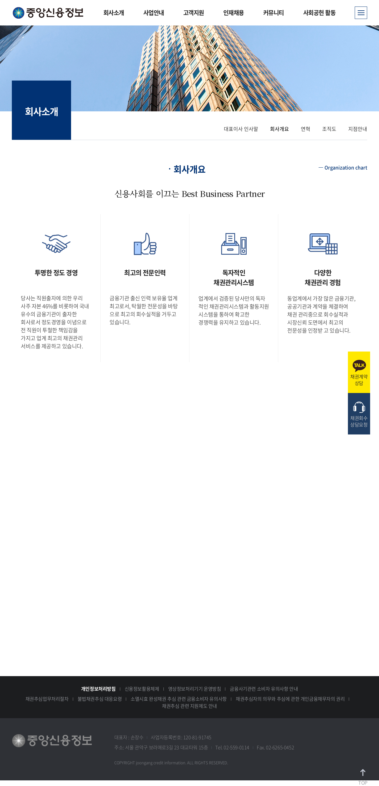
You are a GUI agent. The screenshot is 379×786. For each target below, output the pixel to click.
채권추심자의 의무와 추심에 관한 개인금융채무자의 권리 (290, 698)
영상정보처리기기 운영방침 (194, 688)
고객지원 (193, 12)
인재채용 (233, 12)
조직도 (329, 128)
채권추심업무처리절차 (47, 698)
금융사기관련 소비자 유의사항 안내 (264, 688)
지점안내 (357, 128)
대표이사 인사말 (241, 128)
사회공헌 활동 (319, 12)
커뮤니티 (273, 12)
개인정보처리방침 (98, 688)
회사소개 (113, 12)
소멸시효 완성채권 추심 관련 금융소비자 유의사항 (179, 698)
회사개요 (279, 128)
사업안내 (153, 12)
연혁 (305, 128)
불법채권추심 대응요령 (100, 698)
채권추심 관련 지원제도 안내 (189, 705)
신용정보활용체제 (142, 688)
